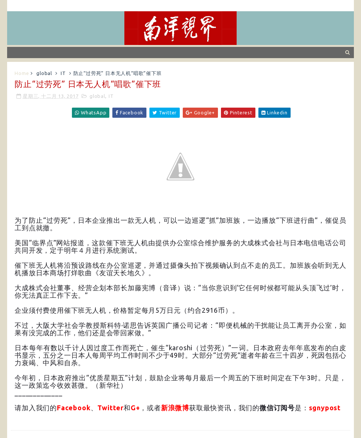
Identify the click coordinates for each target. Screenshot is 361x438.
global (44, 73)
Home (22, 73)
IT (63, 73)
